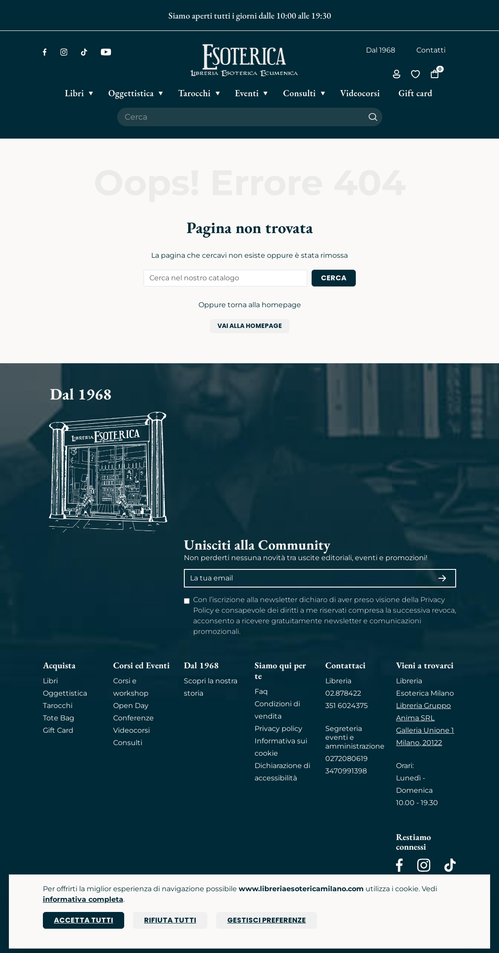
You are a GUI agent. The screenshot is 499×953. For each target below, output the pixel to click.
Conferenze (133, 718)
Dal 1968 (380, 50)
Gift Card (58, 730)
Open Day (131, 705)
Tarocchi (57, 705)
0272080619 (346, 758)
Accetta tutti (83, 920)
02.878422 (343, 693)
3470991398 (346, 771)
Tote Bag (58, 718)
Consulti (127, 742)
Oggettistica (65, 693)
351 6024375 (346, 705)
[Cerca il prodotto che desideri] (240, 117)
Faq (261, 691)
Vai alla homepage (249, 325)
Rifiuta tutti (170, 920)
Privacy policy (278, 728)
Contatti (431, 50)
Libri (50, 681)
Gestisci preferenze (266, 920)
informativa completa (83, 899)
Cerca (334, 278)
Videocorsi (131, 730)
